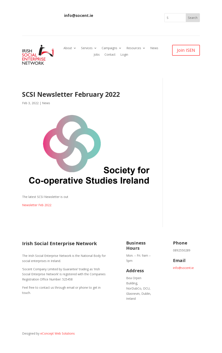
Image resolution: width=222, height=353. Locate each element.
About (68, 48)
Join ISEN (186, 50)
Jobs (97, 55)
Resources (133, 48)
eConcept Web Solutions (57, 333)
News (154, 48)
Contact (110, 55)
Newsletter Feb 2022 (36, 205)
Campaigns (109, 48)
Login (124, 55)
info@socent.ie (78, 15)
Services (87, 48)
